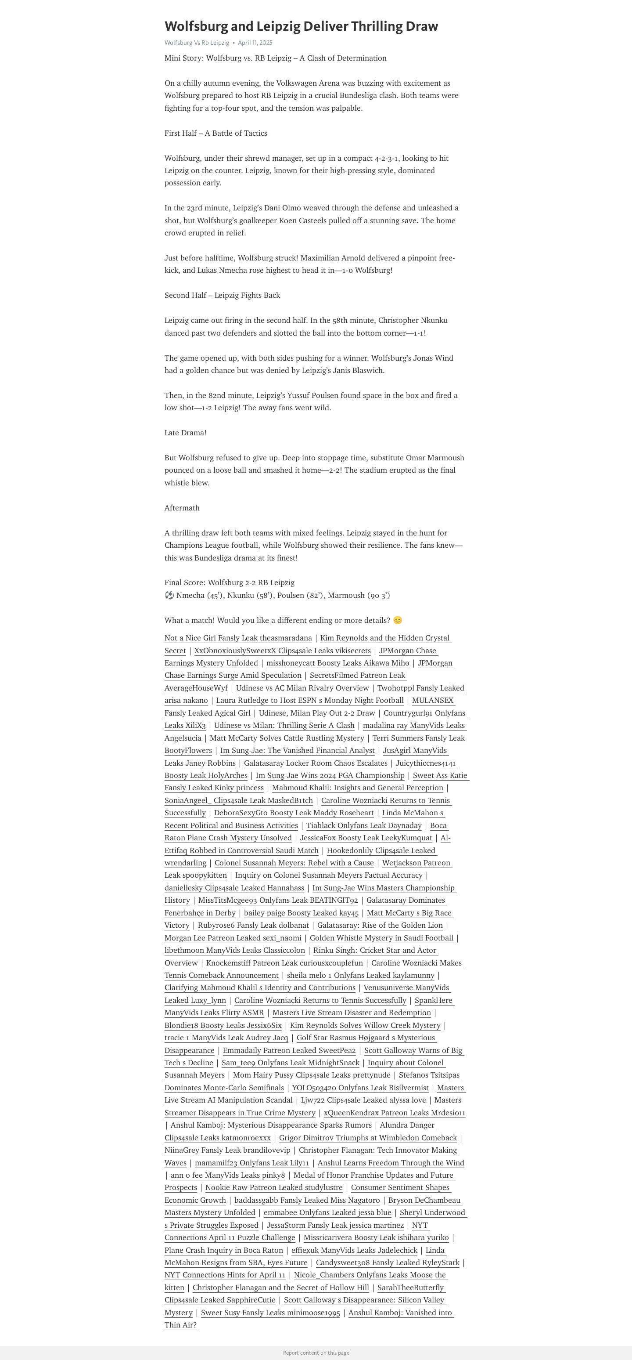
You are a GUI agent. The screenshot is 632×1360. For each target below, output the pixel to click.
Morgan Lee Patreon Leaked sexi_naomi (233, 938)
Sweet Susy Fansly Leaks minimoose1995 (270, 1312)
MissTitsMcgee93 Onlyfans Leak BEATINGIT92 (278, 900)
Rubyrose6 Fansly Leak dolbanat (253, 925)
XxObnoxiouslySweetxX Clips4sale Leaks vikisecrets (282, 650)
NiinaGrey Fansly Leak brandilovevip (228, 1150)
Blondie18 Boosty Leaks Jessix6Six (223, 1025)
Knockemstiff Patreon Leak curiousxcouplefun (284, 963)
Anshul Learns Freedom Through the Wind (391, 1163)
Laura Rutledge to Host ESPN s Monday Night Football (310, 700)
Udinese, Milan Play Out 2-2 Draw (317, 713)
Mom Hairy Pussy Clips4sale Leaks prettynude (312, 1075)
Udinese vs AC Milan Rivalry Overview (302, 688)
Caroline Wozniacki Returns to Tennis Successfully (320, 1000)
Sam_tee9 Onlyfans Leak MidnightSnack (290, 1062)
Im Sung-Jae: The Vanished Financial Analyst (297, 750)
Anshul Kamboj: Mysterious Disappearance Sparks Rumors (271, 1125)
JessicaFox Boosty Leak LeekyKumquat (366, 838)
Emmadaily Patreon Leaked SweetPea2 (289, 1050)
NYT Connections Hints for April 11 (225, 1275)
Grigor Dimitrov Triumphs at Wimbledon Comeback (368, 1138)
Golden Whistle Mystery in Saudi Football (381, 938)
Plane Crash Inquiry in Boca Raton (224, 1250)
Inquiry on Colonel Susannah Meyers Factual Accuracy (329, 875)
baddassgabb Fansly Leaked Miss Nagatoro (307, 1200)
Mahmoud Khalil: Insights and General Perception (357, 787)
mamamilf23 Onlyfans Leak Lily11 (252, 1163)
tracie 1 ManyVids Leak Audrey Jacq (226, 1037)
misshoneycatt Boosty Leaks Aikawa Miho (337, 663)
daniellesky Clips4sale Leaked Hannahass (234, 888)
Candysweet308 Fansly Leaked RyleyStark (388, 1262)
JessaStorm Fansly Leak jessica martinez (335, 1225)
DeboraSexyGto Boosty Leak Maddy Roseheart (294, 812)
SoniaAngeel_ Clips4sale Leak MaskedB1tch (239, 800)
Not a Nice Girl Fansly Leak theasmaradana (238, 638)
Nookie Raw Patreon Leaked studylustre (274, 1187)
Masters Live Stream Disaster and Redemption (352, 1012)
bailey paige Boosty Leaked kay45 (301, 913)
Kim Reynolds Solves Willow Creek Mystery (365, 1025)
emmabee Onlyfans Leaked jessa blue (327, 1212)
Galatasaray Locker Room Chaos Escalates (316, 763)
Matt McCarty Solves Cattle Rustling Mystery (287, 738)
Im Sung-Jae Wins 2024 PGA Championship (330, 775)
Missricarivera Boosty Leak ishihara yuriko (376, 1237)
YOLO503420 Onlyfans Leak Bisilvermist (360, 1087)
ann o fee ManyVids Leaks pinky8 (228, 1175)
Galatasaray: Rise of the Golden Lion (380, 925)
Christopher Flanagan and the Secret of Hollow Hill (281, 1287)
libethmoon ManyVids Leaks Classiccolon (235, 950)
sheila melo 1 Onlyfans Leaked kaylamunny (360, 975)
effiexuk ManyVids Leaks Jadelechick (354, 1250)
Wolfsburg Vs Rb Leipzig (197, 43)
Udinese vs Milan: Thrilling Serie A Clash (284, 725)
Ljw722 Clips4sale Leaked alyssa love (363, 1100)
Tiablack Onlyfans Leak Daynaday (364, 825)
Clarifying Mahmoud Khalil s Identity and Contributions (260, 987)
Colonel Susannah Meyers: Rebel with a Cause (294, 863)
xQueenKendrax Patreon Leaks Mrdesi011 (395, 1113)
